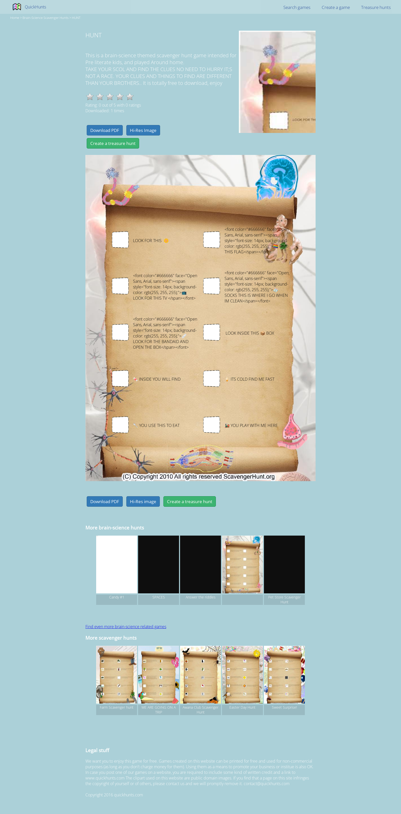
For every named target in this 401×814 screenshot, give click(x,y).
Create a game (336, 7)
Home (14, 17)
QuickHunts (35, 7)
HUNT (76, 17)
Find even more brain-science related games (125, 626)
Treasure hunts (376, 7)
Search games (296, 7)
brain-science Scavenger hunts (46, 17)
